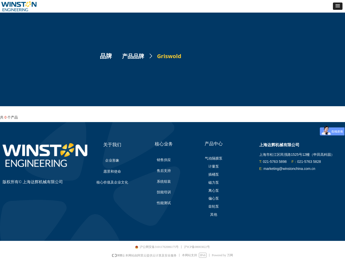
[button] (337, 6)
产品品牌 (133, 56)
